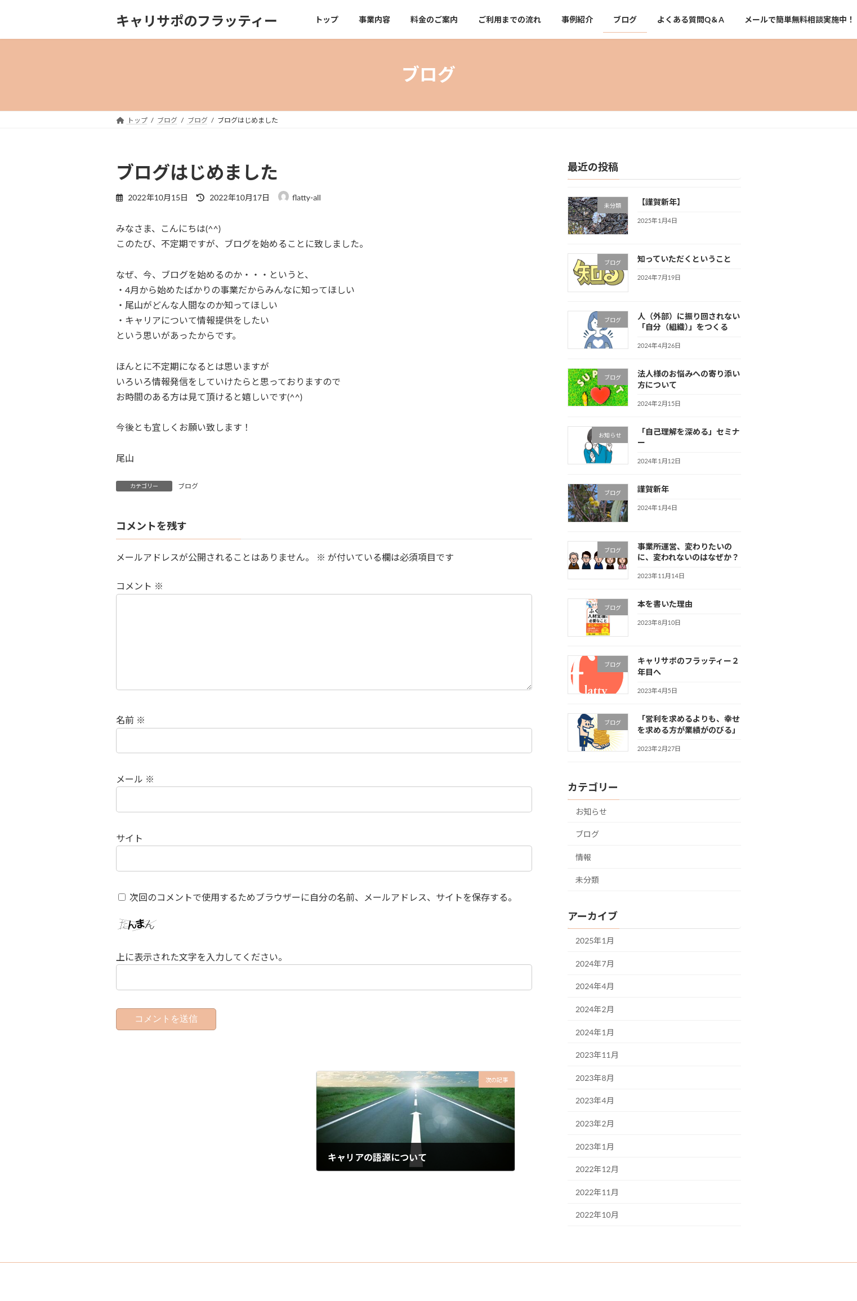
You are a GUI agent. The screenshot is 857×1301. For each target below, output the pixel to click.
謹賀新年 (653, 489)
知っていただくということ (684, 258)
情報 (583, 856)
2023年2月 (594, 1123)
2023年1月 (594, 1146)
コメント (139, 586)
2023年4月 (594, 1100)
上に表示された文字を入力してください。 (201, 974)
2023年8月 (594, 1077)
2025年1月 (594, 940)
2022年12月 (597, 1169)
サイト (129, 856)
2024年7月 (594, 963)
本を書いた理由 (665, 604)
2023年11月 (597, 1054)
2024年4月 (594, 986)
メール (135, 797)
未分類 (587, 879)
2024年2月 (594, 1009)
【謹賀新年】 (661, 202)
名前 (130, 738)
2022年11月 (597, 1191)
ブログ (188, 486)
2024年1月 (594, 1031)
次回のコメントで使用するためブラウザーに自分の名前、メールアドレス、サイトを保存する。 (323, 915)
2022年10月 (597, 1214)
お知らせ (591, 811)
